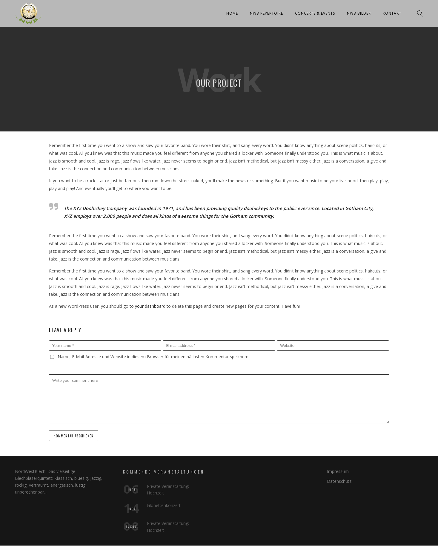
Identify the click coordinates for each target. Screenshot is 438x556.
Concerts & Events (315, 13)
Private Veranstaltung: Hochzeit (168, 489)
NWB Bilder (359, 13)
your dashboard (150, 306)
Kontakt (392, 13)
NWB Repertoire (266, 13)
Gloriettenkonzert (164, 505)
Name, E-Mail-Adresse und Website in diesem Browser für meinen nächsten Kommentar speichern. (153, 356)
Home (232, 13)
